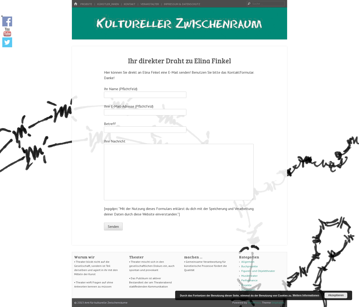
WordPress (254, 302)
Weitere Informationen (306, 295)
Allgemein (247, 261)
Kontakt (129, 4)
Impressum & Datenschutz (182, 4)
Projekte (86, 4)
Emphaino (278, 302)
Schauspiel (248, 289)
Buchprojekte (249, 266)
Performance (249, 280)
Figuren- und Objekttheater (258, 271)
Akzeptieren (336, 295)
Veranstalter (150, 4)
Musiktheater (249, 275)
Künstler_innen (108, 4)
